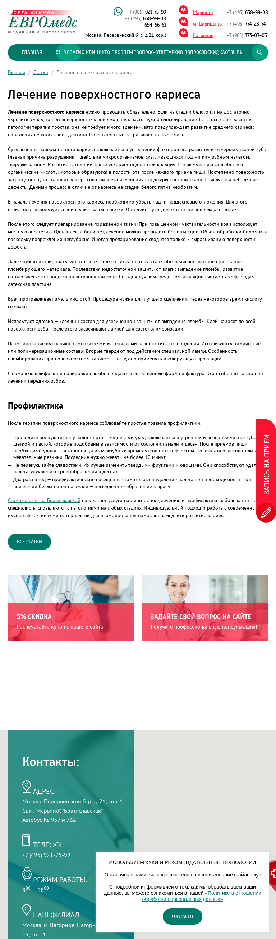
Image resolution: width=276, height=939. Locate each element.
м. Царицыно (207, 24)
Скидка (216, 52)
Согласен (182, 916)
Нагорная (203, 35)
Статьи (40, 72)
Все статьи (29, 541)
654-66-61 (155, 25)
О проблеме (121, 52)
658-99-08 (145, 18)
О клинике (94, 52)
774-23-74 (246, 24)
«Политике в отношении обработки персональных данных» (201, 896)
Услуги (68, 52)
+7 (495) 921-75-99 (46, 854)
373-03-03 (247, 35)
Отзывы (234, 52)
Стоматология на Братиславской (44, 500)
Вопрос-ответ (152, 52)
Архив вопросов (188, 52)
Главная (32, 52)
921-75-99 (146, 12)
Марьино (203, 12)
